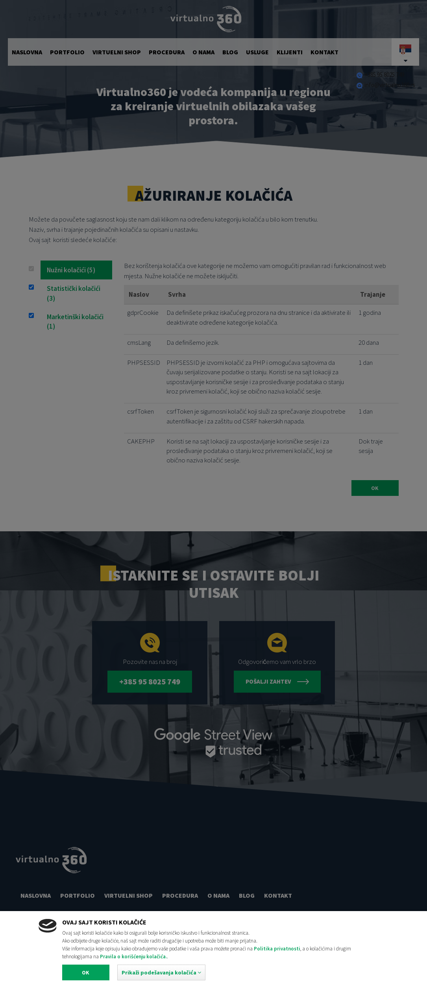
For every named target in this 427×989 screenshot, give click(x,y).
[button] (161, 972)
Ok (85, 972)
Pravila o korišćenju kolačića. (133, 956)
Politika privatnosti (277, 948)
